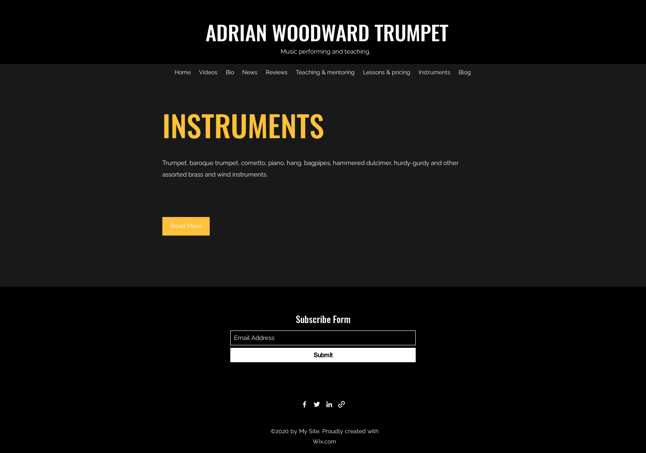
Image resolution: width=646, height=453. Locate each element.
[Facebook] (304, 404)
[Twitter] (317, 404)
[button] (186, 226)
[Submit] (323, 355)
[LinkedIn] (329, 404)
